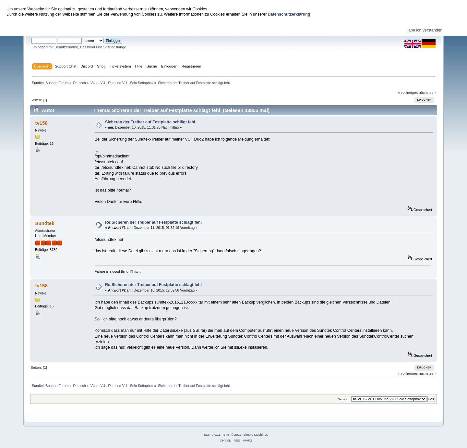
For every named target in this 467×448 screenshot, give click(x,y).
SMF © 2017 (232, 434)
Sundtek (44, 223)
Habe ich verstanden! (424, 30)
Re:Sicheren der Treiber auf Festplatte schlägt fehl (153, 222)
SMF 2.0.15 (212, 434)
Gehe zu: (344, 399)
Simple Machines (255, 434)
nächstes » (428, 92)
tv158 (41, 123)
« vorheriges (408, 92)
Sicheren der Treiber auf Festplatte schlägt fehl (150, 122)
